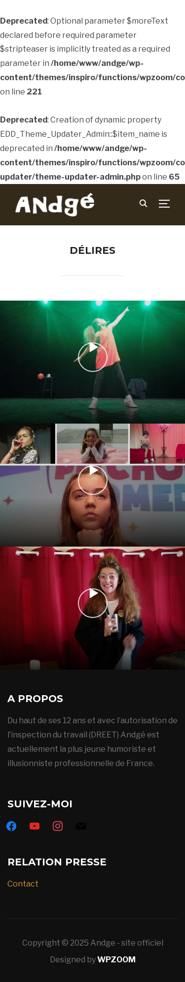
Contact (22, 884)
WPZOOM (116, 959)
